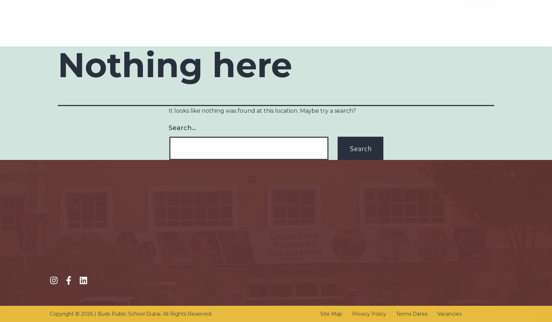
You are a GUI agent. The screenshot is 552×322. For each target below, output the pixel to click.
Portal (432, 30)
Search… (182, 128)
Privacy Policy (369, 314)
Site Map (331, 314)
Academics (194, 258)
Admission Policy (202, 220)
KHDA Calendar (302, 228)
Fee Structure (198, 233)
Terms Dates (411, 314)
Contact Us (400, 30)
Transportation (300, 241)
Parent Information (346, 30)
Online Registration (205, 245)
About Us (200, 30)
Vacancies (449, 314)
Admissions (287, 30)
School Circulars (302, 254)
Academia (242, 30)
